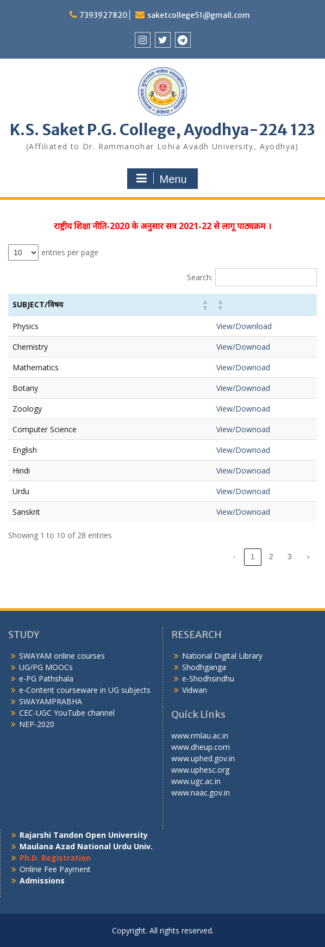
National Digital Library (222, 656)
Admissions (42, 880)
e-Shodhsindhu (208, 678)
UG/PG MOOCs (46, 667)
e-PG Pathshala (46, 678)
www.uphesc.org (200, 770)
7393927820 (103, 15)
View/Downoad (243, 347)
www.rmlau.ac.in (199, 735)
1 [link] (253, 556)
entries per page (69, 252)
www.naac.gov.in (200, 792)
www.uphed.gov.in (203, 758)
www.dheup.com (200, 747)
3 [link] (290, 556)
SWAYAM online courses (62, 656)
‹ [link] (234, 556)
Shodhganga (204, 667)
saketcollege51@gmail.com (198, 15)
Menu (160, 178)
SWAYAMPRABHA (50, 701)
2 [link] (271, 556)
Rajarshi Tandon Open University (84, 835)
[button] (204, 304)
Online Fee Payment (55, 869)
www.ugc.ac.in (196, 781)
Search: (199, 277)
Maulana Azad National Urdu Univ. (86, 846)
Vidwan (194, 690)
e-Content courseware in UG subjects (85, 690)
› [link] (308, 556)
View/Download (244, 326)
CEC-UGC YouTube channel (67, 713)
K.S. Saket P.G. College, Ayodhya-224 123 (162, 130)
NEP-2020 (36, 724)
